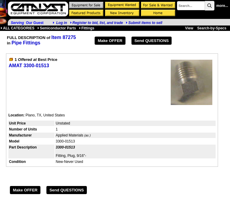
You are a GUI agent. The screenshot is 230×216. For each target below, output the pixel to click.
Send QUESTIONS (151, 40)
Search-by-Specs (211, 28)
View (189, 28)
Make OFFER (110, 40)
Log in (61, 23)
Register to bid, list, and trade (97, 23)
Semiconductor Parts (56, 28)
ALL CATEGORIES (17, 28)
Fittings (86, 28)
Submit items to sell (144, 23)
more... (222, 6)
